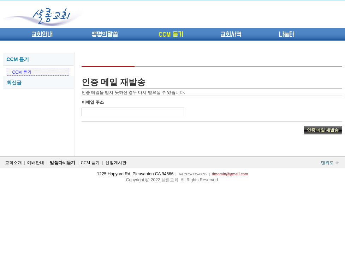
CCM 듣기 (171, 34)
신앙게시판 (115, 162)
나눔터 (287, 34)
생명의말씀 (104, 34)
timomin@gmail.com (230, 173)
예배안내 (35, 162)
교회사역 (231, 34)
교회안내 (42, 34)
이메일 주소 (93, 102)
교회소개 (13, 162)
